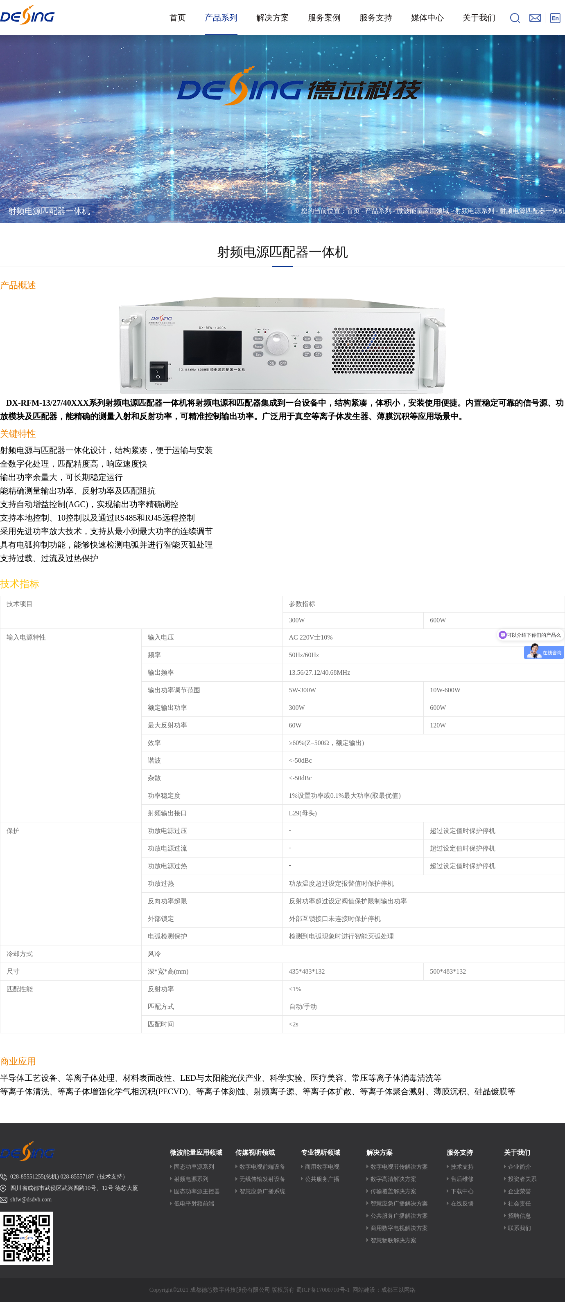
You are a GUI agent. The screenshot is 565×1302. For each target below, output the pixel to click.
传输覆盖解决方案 (393, 1191)
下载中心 (462, 1191)
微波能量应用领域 (423, 210)
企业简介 (519, 1167)
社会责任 (519, 1204)
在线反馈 (462, 1204)
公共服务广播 (322, 1179)
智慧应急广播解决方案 (399, 1204)
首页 (353, 210)
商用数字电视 (322, 1167)
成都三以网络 (398, 1290)
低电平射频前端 (194, 1204)
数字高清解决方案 (393, 1179)
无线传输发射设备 (262, 1179)
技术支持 (462, 1167)
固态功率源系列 (194, 1167)
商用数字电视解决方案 (399, 1228)
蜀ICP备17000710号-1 (323, 1290)
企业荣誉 (519, 1191)
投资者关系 (522, 1179)
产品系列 (378, 210)
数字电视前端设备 (262, 1167)
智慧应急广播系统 (262, 1191)
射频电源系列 (474, 210)
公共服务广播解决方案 (399, 1216)
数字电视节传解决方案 (399, 1167)
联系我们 (519, 1228)
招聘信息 (519, 1216)
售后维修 (462, 1179)
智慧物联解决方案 (393, 1240)
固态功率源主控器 (197, 1191)
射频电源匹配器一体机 (49, 211)
